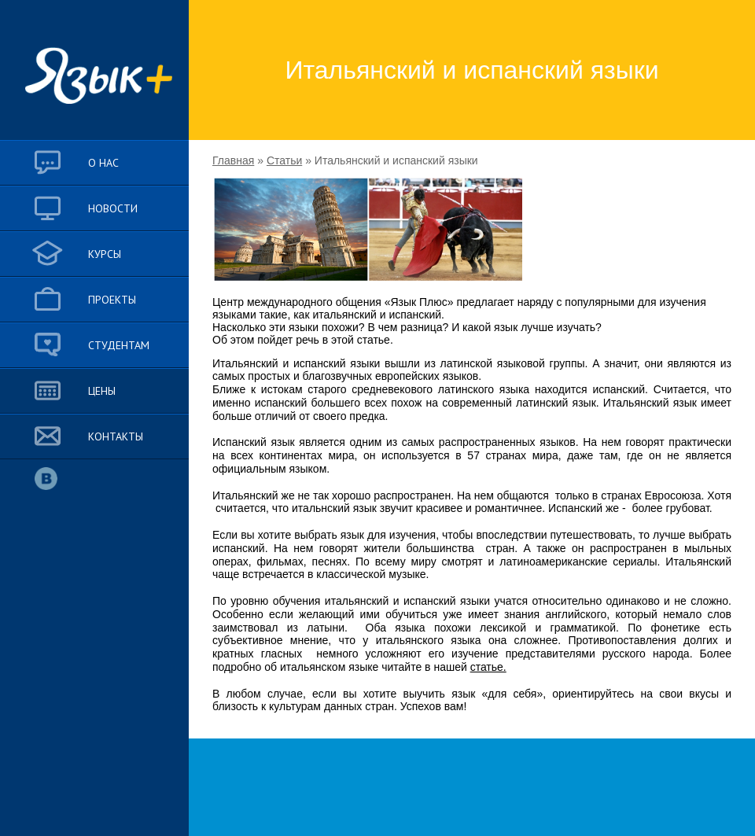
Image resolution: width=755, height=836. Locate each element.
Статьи (284, 160)
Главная (233, 160)
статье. (488, 667)
